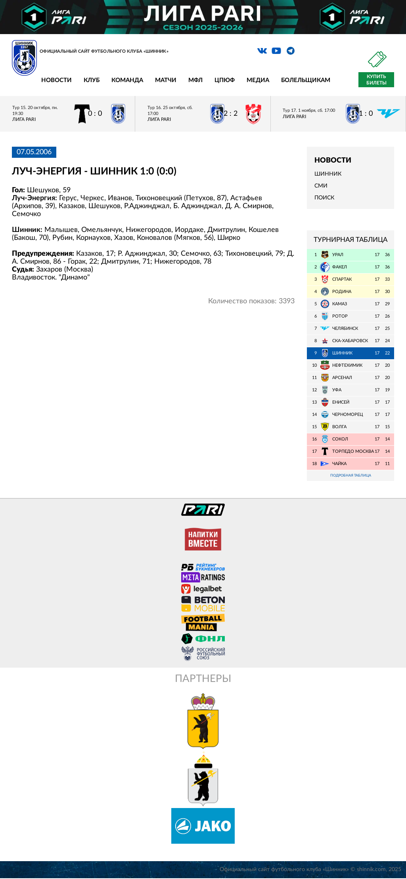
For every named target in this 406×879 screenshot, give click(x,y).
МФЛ (195, 80)
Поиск (324, 198)
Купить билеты (376, 79)
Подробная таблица (350, 476)
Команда (127, 80)
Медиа (258, 80)
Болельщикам (305, 80)
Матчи (165, 80)
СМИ (320, 186)
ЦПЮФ (224, 80)
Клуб (92, 80)
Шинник (327, 174)
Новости (56, 80)
